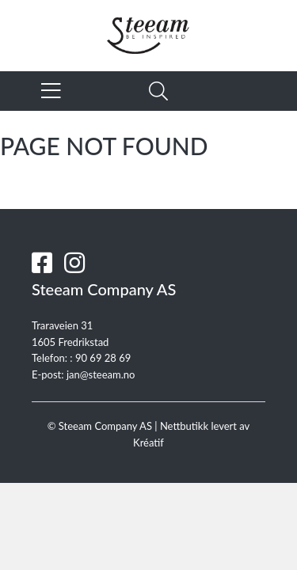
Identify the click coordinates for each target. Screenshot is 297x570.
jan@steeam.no (101, 374)
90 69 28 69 (103, 358)
